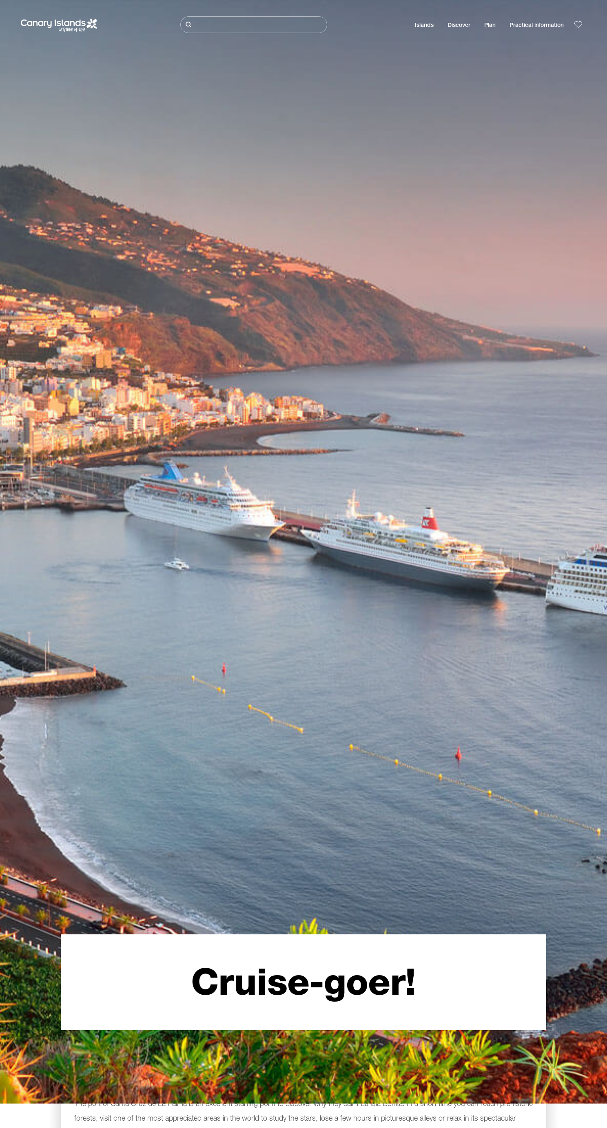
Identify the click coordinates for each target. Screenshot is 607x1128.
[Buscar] (253, 24)
